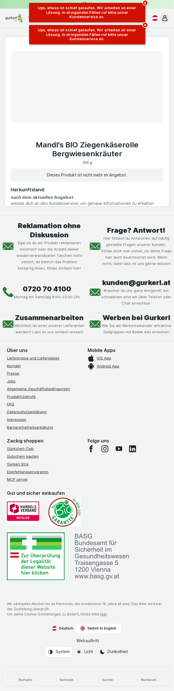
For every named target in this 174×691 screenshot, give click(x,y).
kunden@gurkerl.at (136, 282)
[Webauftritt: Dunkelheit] (113, 652)
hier (103, 614)
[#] (36, 556)
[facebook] (91, 448)
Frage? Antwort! (136, 230)
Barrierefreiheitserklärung (30, 427)
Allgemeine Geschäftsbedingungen (38, 388)
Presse (13, 373)
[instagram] (104, 448)
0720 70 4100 (47, 289)
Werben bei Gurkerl (136, 317)
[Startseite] (25, 676)
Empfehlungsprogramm (27, 471)
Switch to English (98, 628)
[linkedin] (132, 448)
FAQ (10, 404)
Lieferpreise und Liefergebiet (33, 358)
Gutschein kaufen (23, 456)
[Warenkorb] (148, 676)
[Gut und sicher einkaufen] (64, 512)
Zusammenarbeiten (49, 317)
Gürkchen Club (20, 448)
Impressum (16, 419)
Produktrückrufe (21, 396)
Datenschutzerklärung (26, 411)
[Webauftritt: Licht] (84, 652)
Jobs (11, 381)
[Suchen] (107, 676)
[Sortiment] (66, 676)
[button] (164, 18)
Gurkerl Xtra (18, 464)
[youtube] (118, 448)
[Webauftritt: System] (58, 652)
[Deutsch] (154, 18)
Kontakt (14, 365)
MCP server (17, 479)
